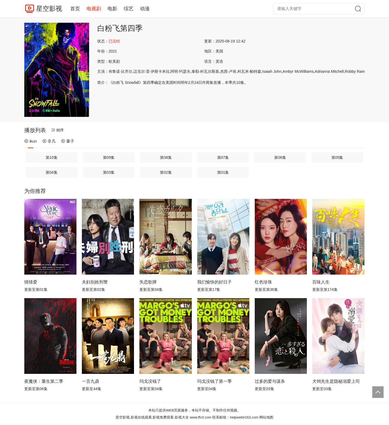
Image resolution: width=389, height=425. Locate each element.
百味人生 (321, 282)
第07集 (223, 157)
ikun (30, 141)
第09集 (109, 157)
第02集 (166, 172)
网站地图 (266, 417)
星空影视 (49, 8)
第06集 (280, 157)
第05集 (337, 157)
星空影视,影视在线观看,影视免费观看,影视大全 (152, 417)
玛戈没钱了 (150, 381)
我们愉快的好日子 (214, 282)
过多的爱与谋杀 (270, 381)
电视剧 (93, 8)
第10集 (52, 157)
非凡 (49, 141)
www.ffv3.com (200, 417)
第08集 (166, 157)
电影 (112, 8)
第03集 (109, 172)
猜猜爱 (30, 282)
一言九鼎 (90, 381)
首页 (75, 8)
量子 (67, 141)
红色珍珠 (263, 282)
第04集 (52, 172)
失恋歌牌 (148, 282)
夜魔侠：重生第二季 (43, 381)
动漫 (145, 8)
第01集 (223, 172)
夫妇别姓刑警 (95, 282)
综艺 (128, 8)
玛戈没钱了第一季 (214, 381)
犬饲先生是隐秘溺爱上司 (336, 381)
